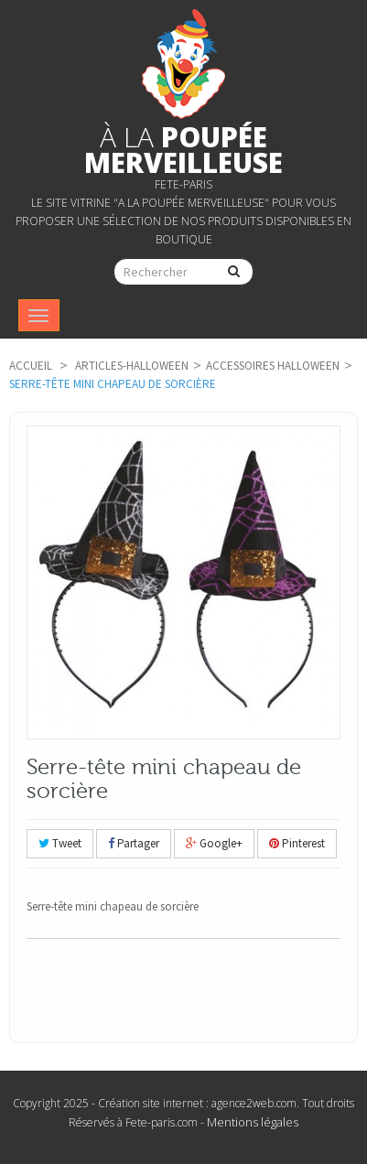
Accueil (30, 365)
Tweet (59, 843)
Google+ (214, 843)
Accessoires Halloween (273, 365)
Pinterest (297, 843)
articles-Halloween (132, 365)
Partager (133, 843)
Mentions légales (252, 1122)
